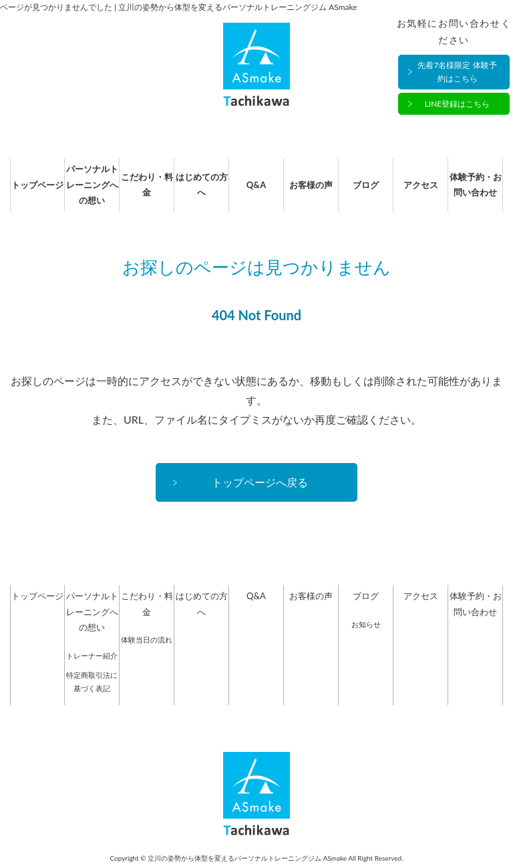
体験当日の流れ (146, 639)
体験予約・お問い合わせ (476, 184)
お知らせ (366, 624)
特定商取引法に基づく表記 (92, 682)
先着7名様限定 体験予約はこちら (456, 71)
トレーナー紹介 (92, 655)
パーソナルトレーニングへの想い (92, 184)
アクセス (420, 184)
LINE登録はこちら (457, 104)
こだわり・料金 (147, 184)
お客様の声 (311, 184)
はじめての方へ (202, 184)
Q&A (256, 184)
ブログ (366, 184)
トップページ (37, 184)
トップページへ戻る (260, 482)
